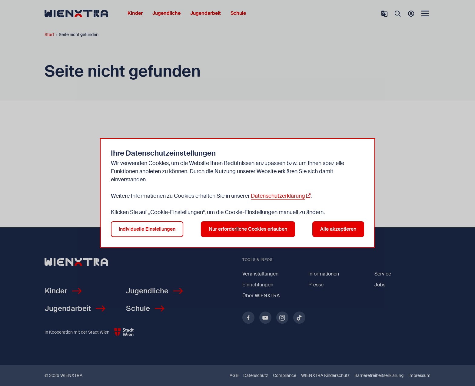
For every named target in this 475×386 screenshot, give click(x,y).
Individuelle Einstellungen (147, 229)
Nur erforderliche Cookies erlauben (248, 229)
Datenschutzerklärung (278, 196)
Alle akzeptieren (338, 229)
